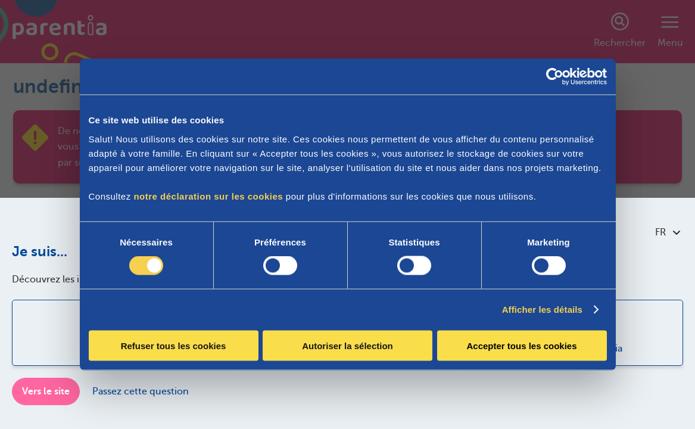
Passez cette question (140, 391)
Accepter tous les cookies (521, 345)
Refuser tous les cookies (173, 345)
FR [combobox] (667, 232)
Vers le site (46, 391)
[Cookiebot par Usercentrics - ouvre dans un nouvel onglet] (555, 77)
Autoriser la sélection (347, 345)
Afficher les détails (542, 309)
